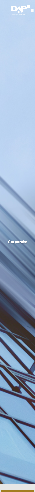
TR (28, 6)
